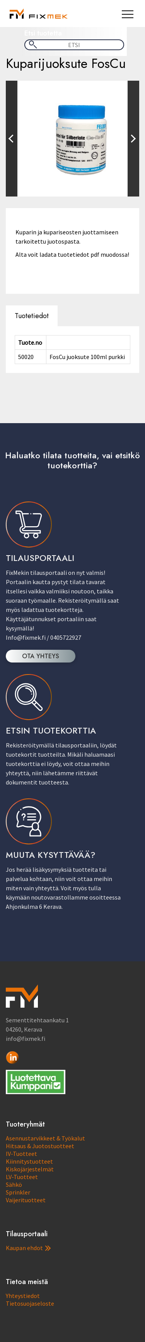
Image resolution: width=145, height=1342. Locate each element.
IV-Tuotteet (21, 1153)
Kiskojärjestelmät (30, 1169)
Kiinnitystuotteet (29, 1161)
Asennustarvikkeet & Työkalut (45, 1138)
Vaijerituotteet (26, 1200)
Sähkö (14, 1184)
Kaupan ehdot (28, 1248)
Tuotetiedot (32, 316)
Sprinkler (18, 1192)
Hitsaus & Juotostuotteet (40, 1146)
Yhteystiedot (23, 1296)
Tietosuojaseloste (30, 1303)
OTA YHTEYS (40, 656)
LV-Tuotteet (22, 1177)
